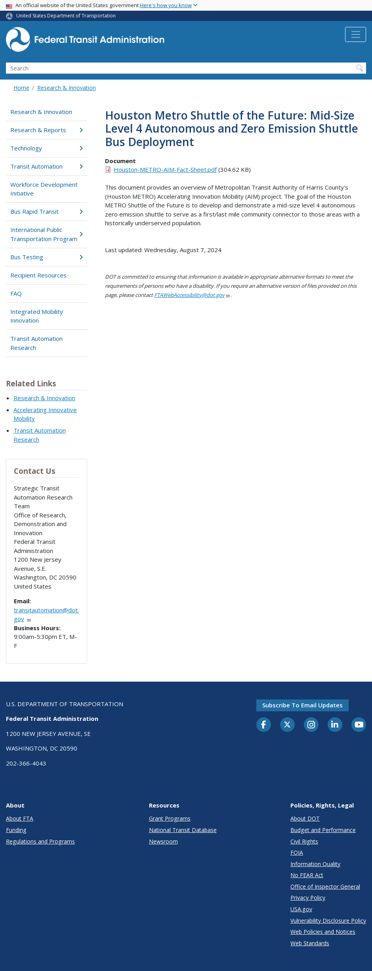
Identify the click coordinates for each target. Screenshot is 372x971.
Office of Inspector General (325, 886)
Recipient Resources (38, 275)
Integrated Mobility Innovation (36, 316)
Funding (16, 830)
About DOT (305, 818)
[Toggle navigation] (355, 34)
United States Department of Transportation (66, 15)
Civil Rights (304, 841)
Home (21, 87)
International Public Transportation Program (46, 234)
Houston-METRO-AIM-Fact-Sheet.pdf (165, 169)
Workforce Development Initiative (44, 189)
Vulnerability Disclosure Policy (328, 920)
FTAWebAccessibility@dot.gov (192, 294)
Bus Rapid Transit (46, 211)
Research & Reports (46, 130)
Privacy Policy (307, 897)
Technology (46, 148)
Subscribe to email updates (302, 705)
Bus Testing (46, 257)
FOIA (296, 852)
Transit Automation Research (36, 343)
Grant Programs (170, 818)
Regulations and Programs (40, 841)
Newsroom (163, 841)
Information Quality (315, 864)
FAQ (16, 293)
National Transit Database (183, 830)
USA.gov (301, 909)
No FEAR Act (306, 875)
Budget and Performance (323, 830)
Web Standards (309, 943)
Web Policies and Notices (322, 931)
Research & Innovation (66, 87)
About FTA (19, 818)
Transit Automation (46, 166)
